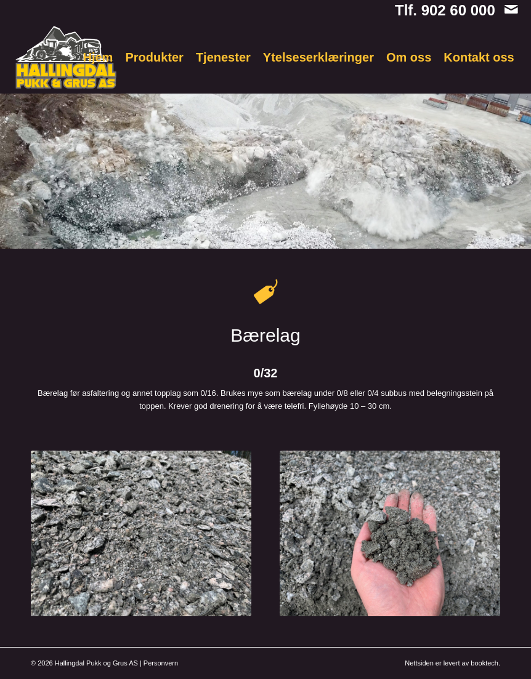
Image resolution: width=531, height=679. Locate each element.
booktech (484, 663)
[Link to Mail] (511, 9)
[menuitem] (98, 57)
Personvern (161, 663)
